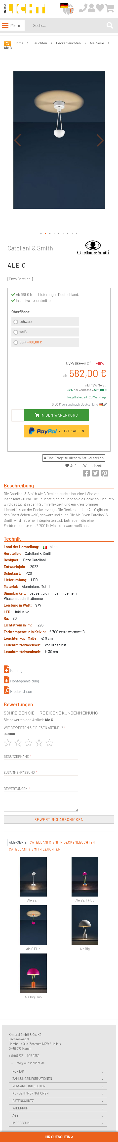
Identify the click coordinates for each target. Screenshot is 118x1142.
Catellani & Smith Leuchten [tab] (35, 849)
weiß (23, 332)
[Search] (109, 25)
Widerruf (20, 1108)
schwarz (25, 321)
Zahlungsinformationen (32, 1079)
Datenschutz (23, 1101)
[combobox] (69, 25)
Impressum (21, 1123)
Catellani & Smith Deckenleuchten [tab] (62, 842)
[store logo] (24, 9)
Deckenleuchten (68, 43)
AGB (15, 1115)
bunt (30, 342)
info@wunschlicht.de (30, 1063)
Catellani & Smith (30, 248)
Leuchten (40, 43)
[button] (17, 140)
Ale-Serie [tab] (18, 842)
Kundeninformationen (30, 1093)
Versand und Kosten (28, 1086)
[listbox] (45, 332)
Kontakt (19, 1071)
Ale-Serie (97, 43)
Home (18, 43)
